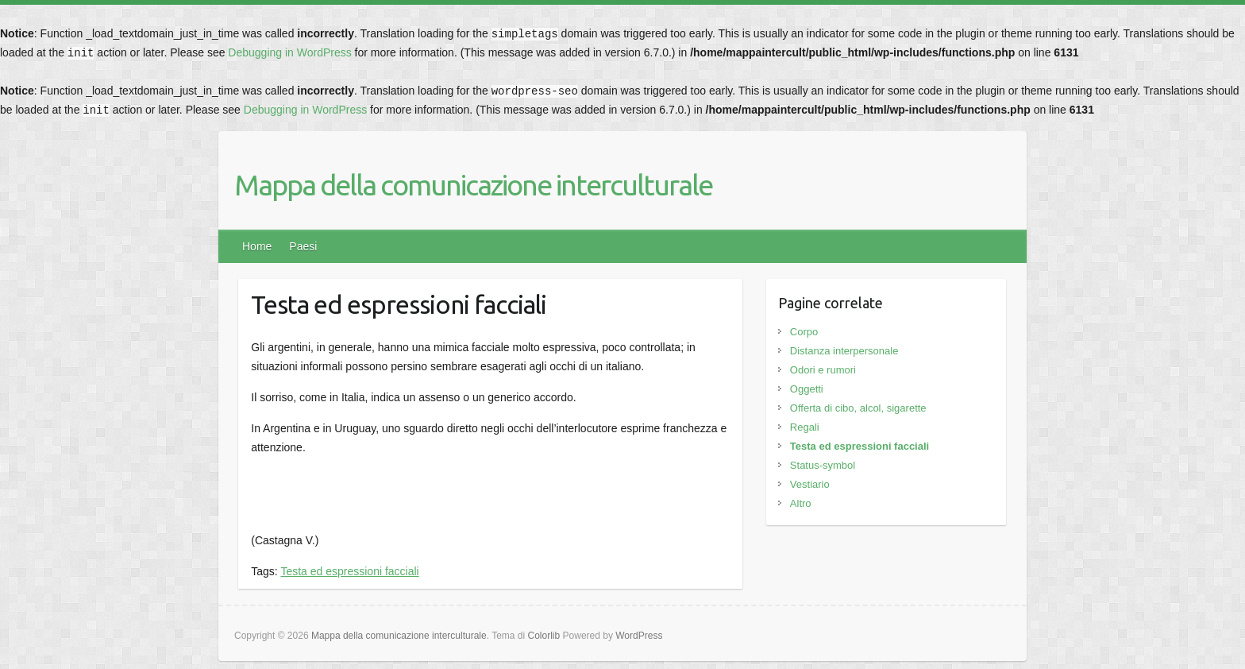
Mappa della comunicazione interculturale (473, 184)
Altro (800, 503)
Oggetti (806, 389)
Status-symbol (822, 465)
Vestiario (810, 484)
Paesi (303, 246)
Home (257, 246)
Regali (804, 427)
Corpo (804, 332)
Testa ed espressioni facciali (349, 571)
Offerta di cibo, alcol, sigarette (858, 408)
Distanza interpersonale (844, 351)
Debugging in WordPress (289, 52)
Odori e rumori (823, 370)
